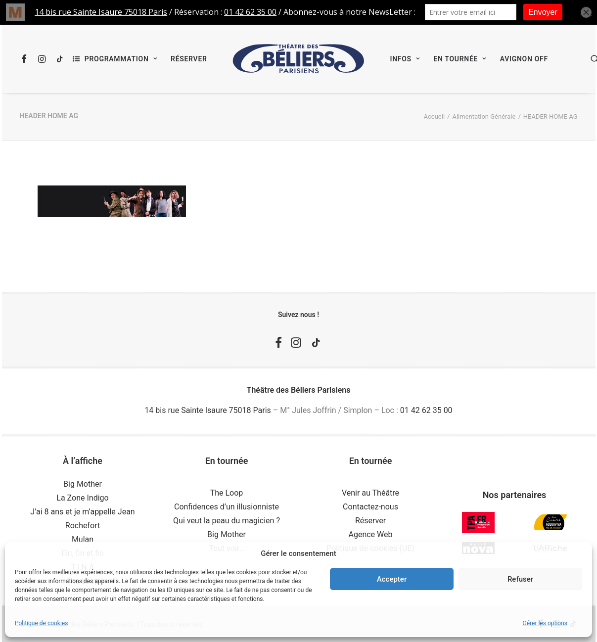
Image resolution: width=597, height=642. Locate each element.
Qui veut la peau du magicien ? (226, 520)
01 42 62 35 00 (426, 410)
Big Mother (82, 484)
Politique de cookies (41, 623)
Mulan (82, 539)
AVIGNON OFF (524, 59)
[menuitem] (26, 59)
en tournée (459, 59)
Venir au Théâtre (370, 493)
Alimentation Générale (483, 116)
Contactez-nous (370, 506)
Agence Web (371, 534)
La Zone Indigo (82, 498)
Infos (404, 59)
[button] (26, 59)
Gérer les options (545, 623)
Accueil (434, 116)
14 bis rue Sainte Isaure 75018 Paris (207, 410)
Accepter (392, 579)
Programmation (121, 59)
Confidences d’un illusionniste (226, 506)
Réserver (189, 59)
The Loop (226, 493)
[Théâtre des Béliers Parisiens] (299, 59)
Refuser (520, 579)
